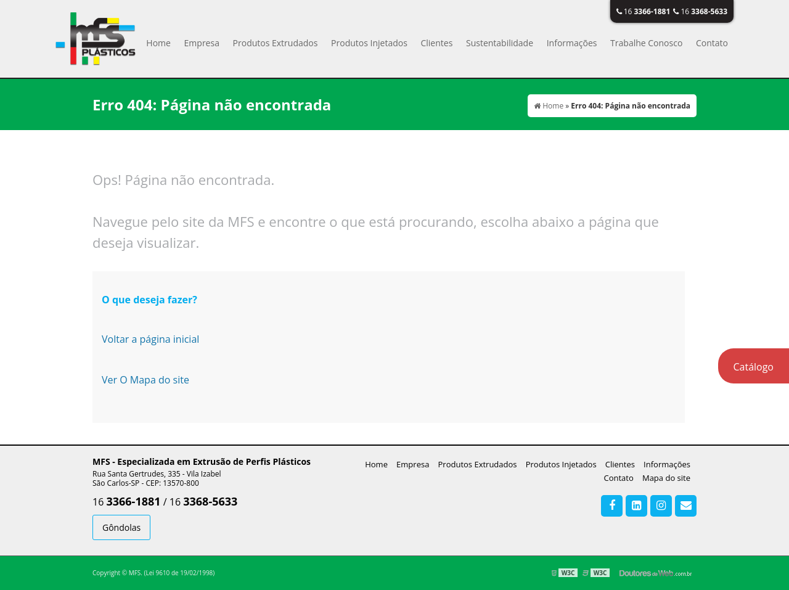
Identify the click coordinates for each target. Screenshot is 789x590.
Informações (572, 43)
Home (158, 43)
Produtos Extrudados (275, 43)
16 (643, 11)
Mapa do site (666, 477)
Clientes (436, 43)
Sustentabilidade (499, 43)
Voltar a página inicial (150, 339)
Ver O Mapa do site (145, 380)
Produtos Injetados (369, 43)
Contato (712, 43)
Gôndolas (121, 527)
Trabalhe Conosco (646, 43)
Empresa (201, 43)
